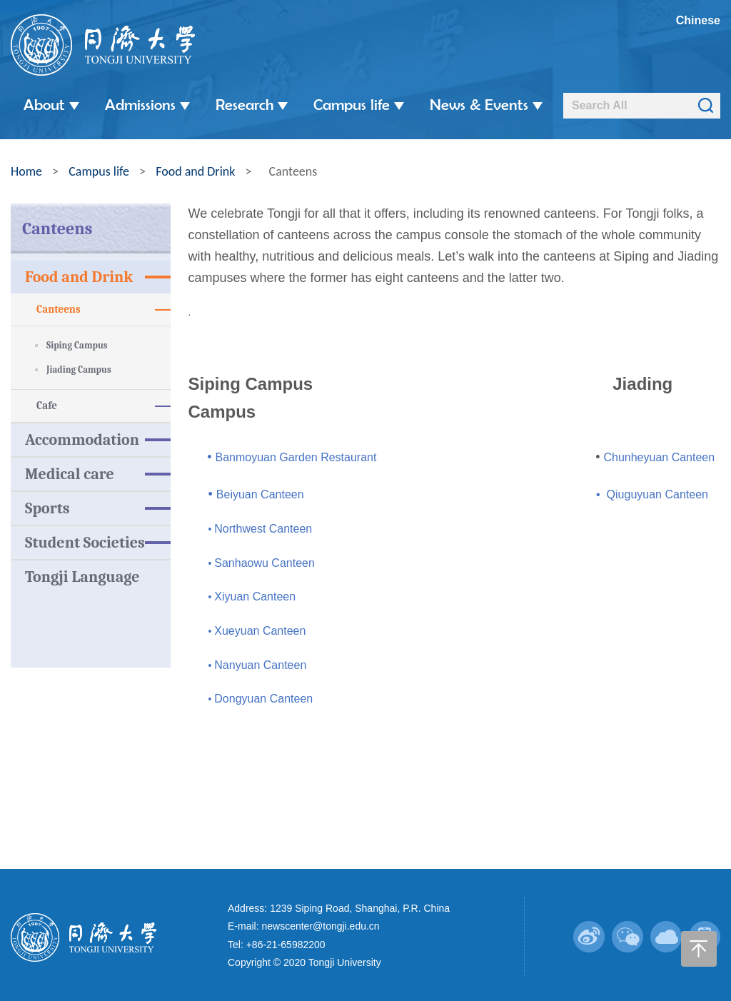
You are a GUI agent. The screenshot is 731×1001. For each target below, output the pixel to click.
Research (252, 104)
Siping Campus (77, 342)
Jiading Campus (78, 366)
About (51, 104)
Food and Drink (195, 168)
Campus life (358, 104)
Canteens (103, 307)
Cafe (103, 403)
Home (26, 168)
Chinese (698, 20)
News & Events (486, 104)
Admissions (147, 104)
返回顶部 (699, 933)
